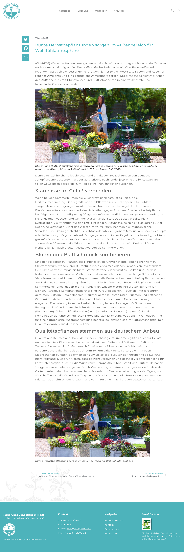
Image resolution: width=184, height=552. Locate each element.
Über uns (82, 10)
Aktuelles (119, 10)
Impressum (111, 533)
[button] (25, 39)
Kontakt (109, 524)
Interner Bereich (114, 520)
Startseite (64, 10)
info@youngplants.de (79, 528)
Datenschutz (112, 529)
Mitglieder (101, 10)
